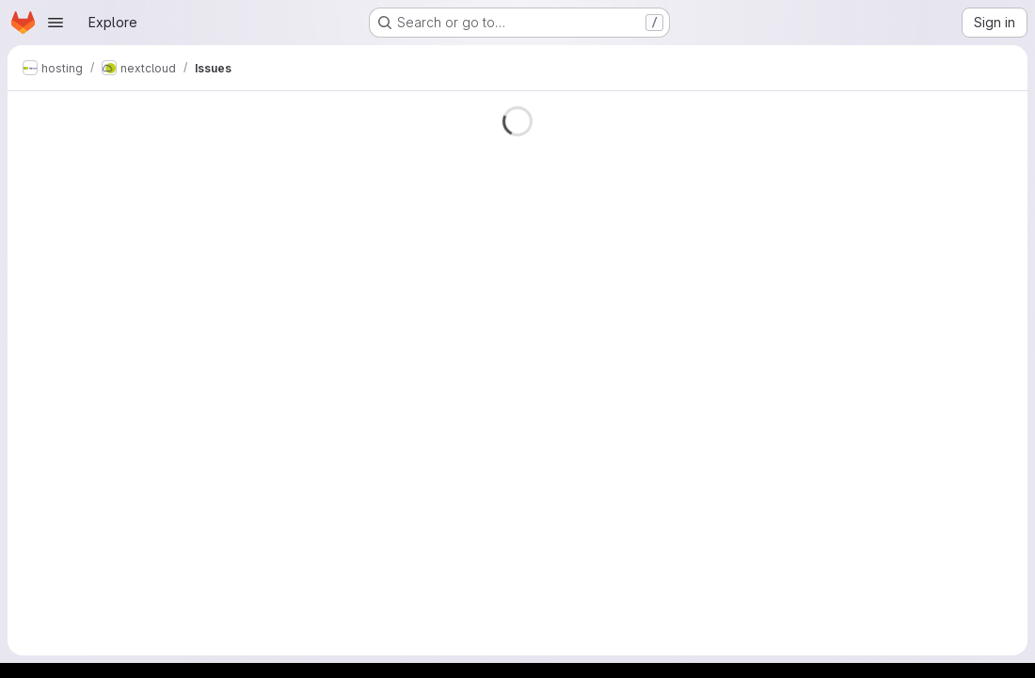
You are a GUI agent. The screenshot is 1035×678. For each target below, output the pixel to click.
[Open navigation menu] (55, 23)
